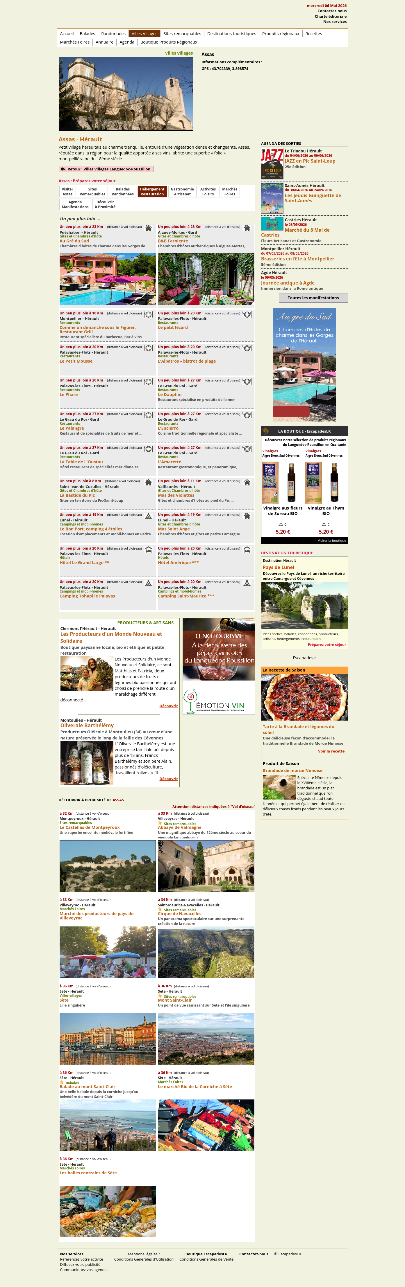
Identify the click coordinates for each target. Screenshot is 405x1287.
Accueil (67, 33)
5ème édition (273, 264)
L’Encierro (168, 428)
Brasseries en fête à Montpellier (297, 258)
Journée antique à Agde (288, 283)
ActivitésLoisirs (208, 192)
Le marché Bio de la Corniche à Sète (195, 1086)
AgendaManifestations (75, 204)
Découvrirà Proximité (105, 204)
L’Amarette (169, 462)
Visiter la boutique (332, 540)
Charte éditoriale (331, 16)
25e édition (295, 166)
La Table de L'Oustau (81, 462)
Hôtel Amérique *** (178, 562)
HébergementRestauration (152, 192)
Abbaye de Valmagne (179, 827)
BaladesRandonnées (122, 192)
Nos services (335, 21)
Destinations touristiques (231, 33)
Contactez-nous (332, 10)
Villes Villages (144, 33)
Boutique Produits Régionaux (168, 42)
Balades (87, 33)
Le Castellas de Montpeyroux (90, 827)
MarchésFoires (229, 192)
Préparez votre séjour (327, 644)
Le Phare (69, 394)
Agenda (126, 42)
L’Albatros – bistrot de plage (187, 361)
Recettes (314, 33)
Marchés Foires (75, 42)
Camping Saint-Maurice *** (186, 596)
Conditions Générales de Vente (206, 1256)
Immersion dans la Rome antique (292, 288)
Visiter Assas (68, 192)
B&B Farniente (173, 241)
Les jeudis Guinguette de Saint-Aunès (313, 198)
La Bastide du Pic (77, 495)
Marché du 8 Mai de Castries (295, 232)
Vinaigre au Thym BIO (326, 510)
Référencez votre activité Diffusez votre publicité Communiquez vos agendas (84, 1261)
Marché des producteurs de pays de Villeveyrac (96, 916)
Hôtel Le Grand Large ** (84, 562)
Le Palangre (72, 428)
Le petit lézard (173, 327)
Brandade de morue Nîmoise (292, 770)
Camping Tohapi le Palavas (87, 596)
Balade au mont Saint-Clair (87, 1086)
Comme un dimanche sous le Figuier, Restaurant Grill (98, 329)
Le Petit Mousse (76, 361)
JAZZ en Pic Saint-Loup (310, 161)
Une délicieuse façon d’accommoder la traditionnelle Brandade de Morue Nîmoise (303, 740)
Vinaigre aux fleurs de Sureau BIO (283, 510)
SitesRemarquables (92, 192)
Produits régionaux (280, 33)
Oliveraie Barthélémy (87, 725)
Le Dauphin (170, 394)
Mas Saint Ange (174, 529)
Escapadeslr (304, 657)
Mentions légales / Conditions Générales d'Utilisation (144, 1256)
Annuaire (104, 42)
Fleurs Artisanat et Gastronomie (291, 240)
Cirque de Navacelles (179, 913)
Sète (64, 1000)
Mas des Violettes (176, 495)
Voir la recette (331, 751)
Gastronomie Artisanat (182, 192)
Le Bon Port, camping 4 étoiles (91, 529)
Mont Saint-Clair (175, 1000)
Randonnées (113, 33)
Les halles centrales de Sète (88, 1173)
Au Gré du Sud (74, 241)
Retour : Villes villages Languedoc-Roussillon (109, 169)
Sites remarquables (182, 33)
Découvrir (169, 705)
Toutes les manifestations (313, 297)
